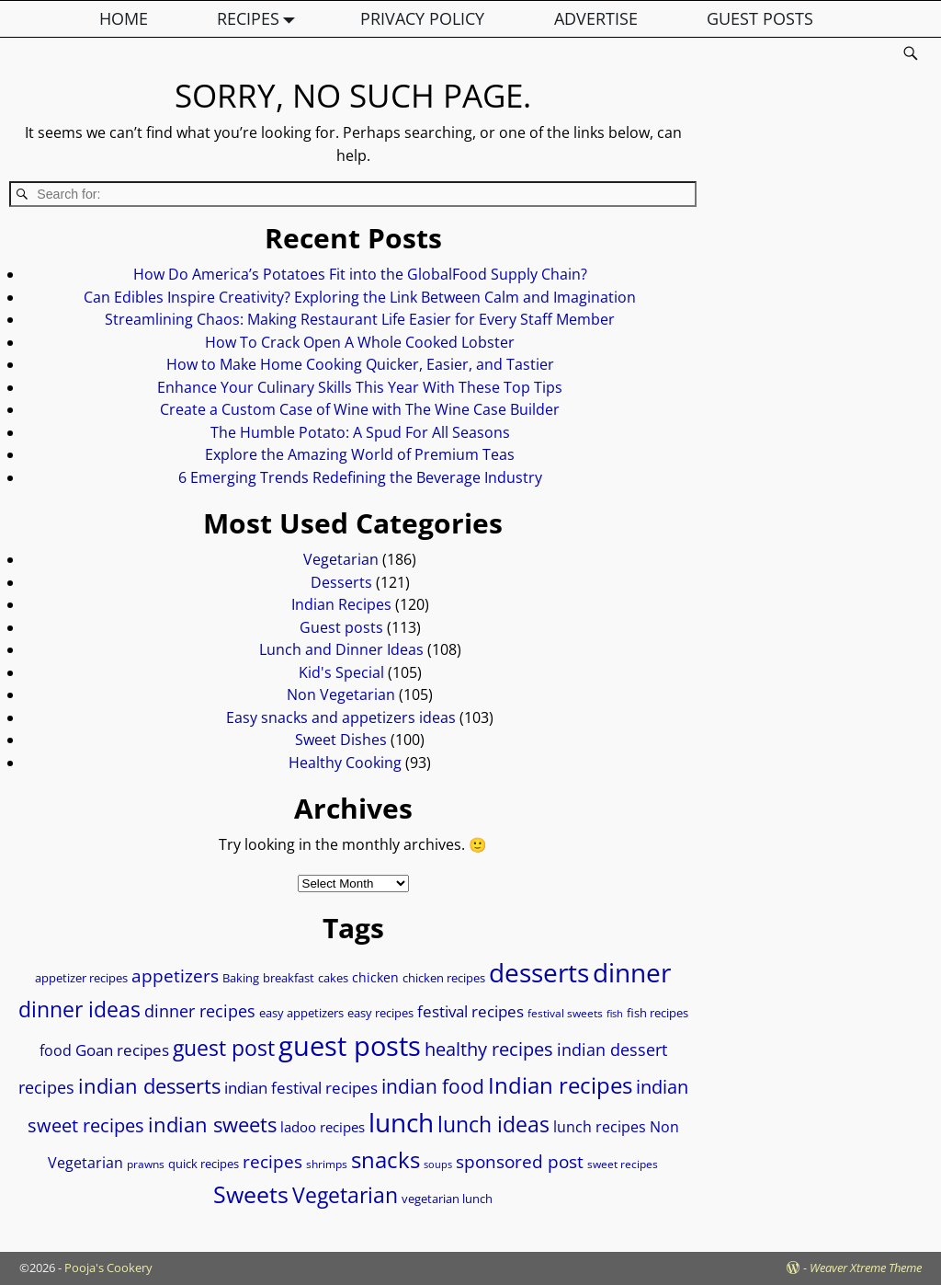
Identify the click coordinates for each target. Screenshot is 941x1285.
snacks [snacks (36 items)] (385, 1159)
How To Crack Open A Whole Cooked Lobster (360, 342)
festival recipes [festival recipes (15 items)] (470, 1011)
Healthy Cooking (345, 762)
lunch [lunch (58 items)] (401, 1122)
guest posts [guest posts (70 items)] (349, 1045)
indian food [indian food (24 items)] (432, 1086)
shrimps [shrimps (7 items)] (326, 1164)
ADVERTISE (596, 18)
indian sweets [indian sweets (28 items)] (212, 1124)
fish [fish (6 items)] (615, 1013)
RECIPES (260, 19)
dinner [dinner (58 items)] (632, 972)
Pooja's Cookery (108, 1267)
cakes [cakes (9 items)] (333, 977)
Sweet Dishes (341, 739)
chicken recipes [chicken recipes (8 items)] (443, 978)
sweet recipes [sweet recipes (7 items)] (622, 1164)
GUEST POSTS (760, 18)
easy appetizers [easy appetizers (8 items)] (301, 1013)
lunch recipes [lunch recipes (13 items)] (599, 1127)
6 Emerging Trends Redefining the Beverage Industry (360, 477)
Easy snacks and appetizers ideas (341, 717)
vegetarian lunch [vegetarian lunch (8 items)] (447, 1199)
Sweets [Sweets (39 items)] (251, 1194)
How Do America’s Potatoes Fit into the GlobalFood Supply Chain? (360, 274)
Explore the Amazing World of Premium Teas (360, 454)
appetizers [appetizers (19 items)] (175, 976)
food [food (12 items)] (56, 1050)
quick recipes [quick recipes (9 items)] (203, 1163)
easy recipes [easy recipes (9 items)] (380, 1012)
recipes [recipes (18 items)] (272, 1161)
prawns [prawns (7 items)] (145, 1164)
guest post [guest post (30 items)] (224, 1048)
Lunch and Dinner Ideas (341, 649)
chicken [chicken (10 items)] (375, 977)
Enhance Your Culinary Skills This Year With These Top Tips (359, 387)
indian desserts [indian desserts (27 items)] (149, 1086)
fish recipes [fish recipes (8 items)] (657, 1013)
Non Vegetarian (341, 694)
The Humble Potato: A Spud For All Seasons (360, 432)
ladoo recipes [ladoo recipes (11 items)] (322, 1127)
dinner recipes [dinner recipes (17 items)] (199, 1010)
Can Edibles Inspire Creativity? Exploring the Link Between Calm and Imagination (360, 297)
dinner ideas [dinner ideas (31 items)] (79, 1009)
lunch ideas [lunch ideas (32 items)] (493, 1124)
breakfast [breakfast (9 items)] (288, 977)
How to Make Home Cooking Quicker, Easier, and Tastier (360, 364)
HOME (123, 18)
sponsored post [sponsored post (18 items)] (520, 1161)
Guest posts (341, 627)
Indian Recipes (341, 604)
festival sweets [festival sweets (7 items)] (565, 1013)
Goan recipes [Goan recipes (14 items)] (122, 1050)
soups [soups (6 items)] (438, 1164)
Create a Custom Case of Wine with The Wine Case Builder (360, 409)
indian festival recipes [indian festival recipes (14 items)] (301, 1087)
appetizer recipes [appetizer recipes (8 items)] (81, 978)
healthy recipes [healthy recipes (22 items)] (489, 1048)
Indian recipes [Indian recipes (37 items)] (560, 1085)
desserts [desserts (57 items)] (539, 972)
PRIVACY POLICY (422, 18)
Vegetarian (341, 559)
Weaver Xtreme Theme (866, 1267)
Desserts (341, 582)
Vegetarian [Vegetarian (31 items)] (345, 1195)
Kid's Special (341, 672)
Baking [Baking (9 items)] (240, 977)
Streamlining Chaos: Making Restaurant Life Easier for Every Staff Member (360, 319)
